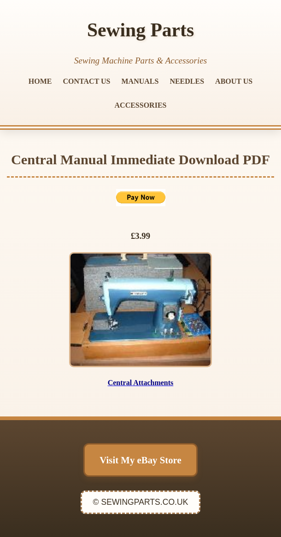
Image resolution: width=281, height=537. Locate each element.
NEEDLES (187, 81)
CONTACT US (87, 81)
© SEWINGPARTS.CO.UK (140, 502)
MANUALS (140, 81)
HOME (40, 81)
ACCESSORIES (141, 105)
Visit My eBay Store (140, 460)
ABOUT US (233, 81)
